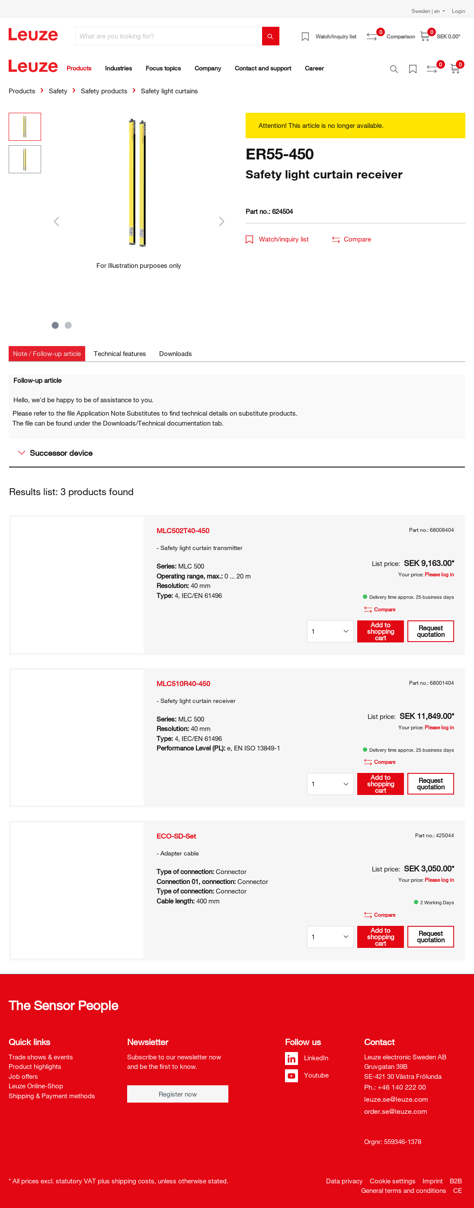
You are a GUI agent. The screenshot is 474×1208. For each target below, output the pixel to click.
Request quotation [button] (431, 626)
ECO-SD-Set (176, 831)
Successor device (55, 448)
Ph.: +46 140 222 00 (395, 1082)
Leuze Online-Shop (36, 1081)
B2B (456, 1176)
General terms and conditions (403, 1185)
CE (457, 1185)
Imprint (433, 1176)
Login (458, 10)
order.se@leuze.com (395, 1106)
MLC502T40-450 (183, 525)
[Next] (221, 216)
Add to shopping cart (380, 626)
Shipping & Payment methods (52, 1091)
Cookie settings (393, 1176)
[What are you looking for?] (169, 36)
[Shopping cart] (440, 36)
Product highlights (35, 1061)
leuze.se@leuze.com (396, 1094)
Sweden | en (426, 10)
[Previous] (56, 216)
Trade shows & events (41, 1052)
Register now (178, 1089)
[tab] (47, 348)
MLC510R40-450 (183, 678)
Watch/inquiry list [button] (277, 234)
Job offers (23, 1071)
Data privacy (344, 1176)
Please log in (439, 569)
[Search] (270, 36)
